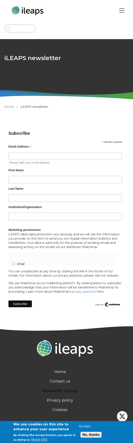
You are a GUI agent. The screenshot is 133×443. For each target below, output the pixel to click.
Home (9, 107)
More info (39, 440)
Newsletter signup (60, 390)
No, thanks (91, 434)
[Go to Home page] (28, 10)
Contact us (60, 381)
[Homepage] (66, 349)
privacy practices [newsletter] (84, 292)
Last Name (15, 188)
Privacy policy (60, 400)
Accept (85, 426)
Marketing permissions (24, 230)
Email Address (19, 147)
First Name (16, 170)
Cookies (60, 409)
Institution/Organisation (25, 207)
